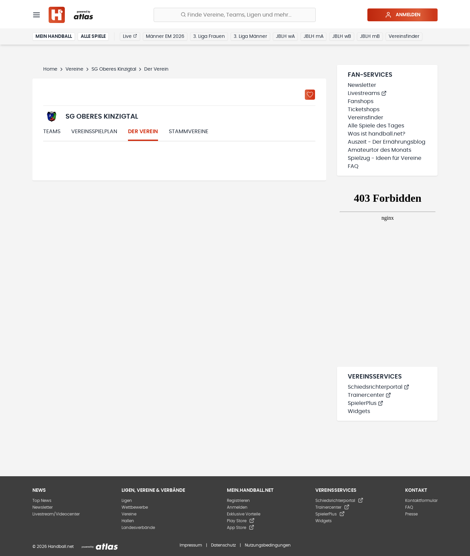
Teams (51, 131)
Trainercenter (369, 395)
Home (50, 69)
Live (130, 36)
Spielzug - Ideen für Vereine (384, 158)
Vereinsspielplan (94, 131)
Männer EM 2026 (165, 36)
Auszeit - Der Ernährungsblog (386, 142)
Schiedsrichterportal (378, 387)
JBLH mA (313, 36)
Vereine (74, 69)
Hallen (128, 521)
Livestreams (367, 93)
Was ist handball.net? (376, 134)
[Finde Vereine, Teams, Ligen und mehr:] (235, 15)
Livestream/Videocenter (56, 514)
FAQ (353, 166)
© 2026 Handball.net (53, 547)
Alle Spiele (93, 36)
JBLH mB (370, 36)
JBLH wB (341, 36)
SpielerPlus (365, 403)
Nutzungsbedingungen (268, 545)
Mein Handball (53, 36)
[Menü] (36, 15)
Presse (411, 514)
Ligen (127, 501)
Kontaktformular (421, 501)
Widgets (359, 411)
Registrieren (238, 501)
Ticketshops (364, 109)
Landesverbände (138, 528)
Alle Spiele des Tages (376, 125)
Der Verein (143, 131)
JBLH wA (285, 36)
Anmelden (402, 14)
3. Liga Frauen (209, 36)
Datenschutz (223, 545)
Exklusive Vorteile (243, 514)
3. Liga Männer (250, 36)
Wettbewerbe (135, 507)
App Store (240, 528)
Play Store (241, 521)
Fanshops (360, 101)
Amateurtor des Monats (379, 150)
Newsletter (362, 85)
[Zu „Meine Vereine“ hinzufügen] (310, 95)
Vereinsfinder (404, 36)
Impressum (191, 545)
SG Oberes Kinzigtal (114, 69)
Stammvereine (188, 131)
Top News (41, 501)
